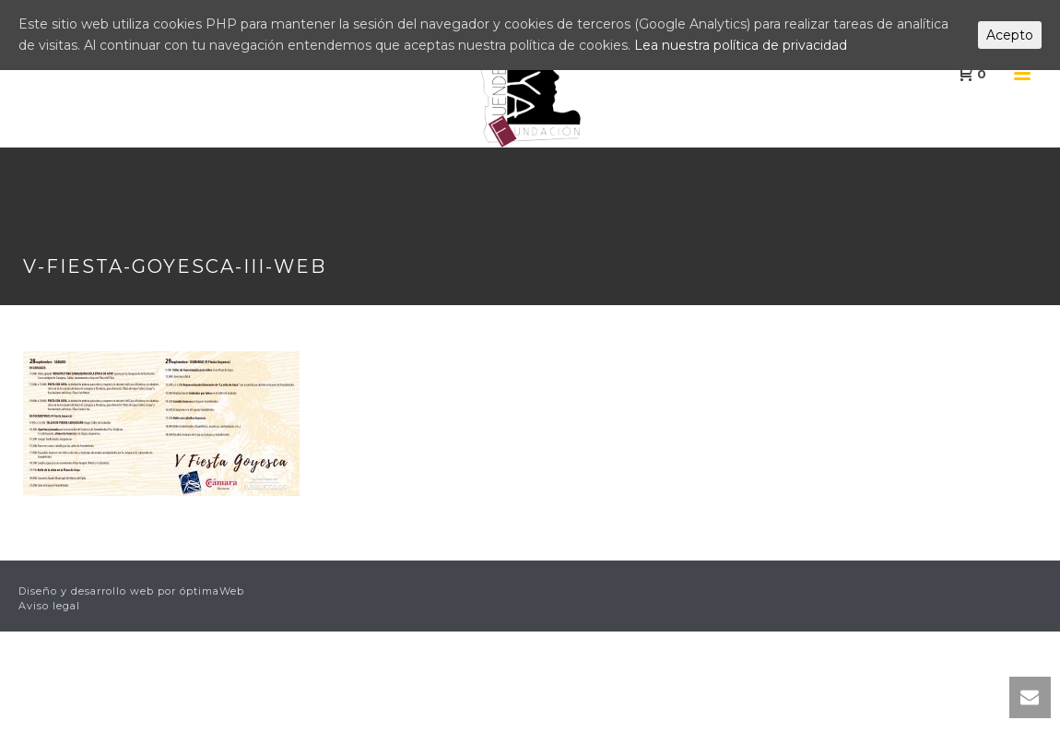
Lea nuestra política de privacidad (740, 45)
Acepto (1009, 35)
